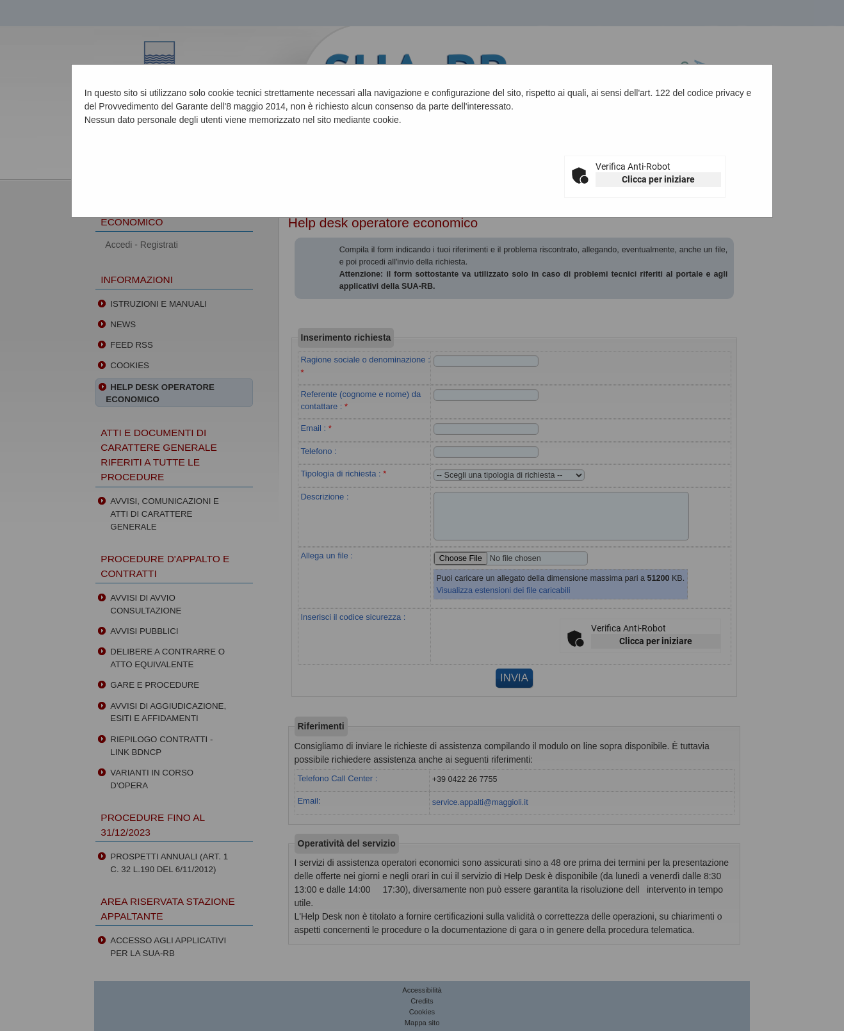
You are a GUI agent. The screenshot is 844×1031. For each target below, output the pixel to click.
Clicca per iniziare (658, 179)
